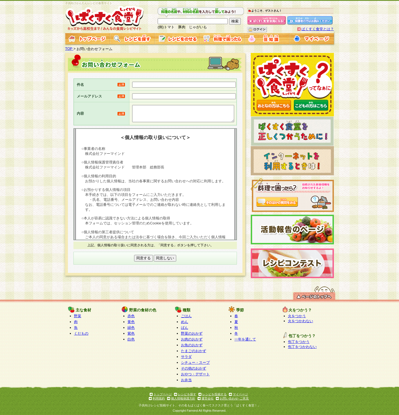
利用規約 (159, 398)
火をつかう (297, 316)
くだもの (81, 333)
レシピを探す (187, 394)
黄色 (131, 322)
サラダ (186, 357)
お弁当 (186, 380)
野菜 (77, 316)
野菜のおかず (192, 333)
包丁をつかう (299, 342)
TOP (69, 49)
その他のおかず (193, 368)
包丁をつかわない (302, 347)
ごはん (186, 316)
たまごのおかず (193, 351)
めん (184, 322)
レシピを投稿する (214, 394)
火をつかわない (300, 321)
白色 (131, 339)
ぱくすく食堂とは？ (317, 29)
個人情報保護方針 (183, 398)
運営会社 (207, 398)
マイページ (240, 394)
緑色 (131, 328)
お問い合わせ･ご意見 (234, 398)
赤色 (131, 316)
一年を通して (245, 339)
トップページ (163, 394)
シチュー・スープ (195, 362)
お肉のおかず (192, 339)
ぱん (184, 328)
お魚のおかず (192, 345)
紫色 (131, 333)
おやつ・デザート (195, 374)
